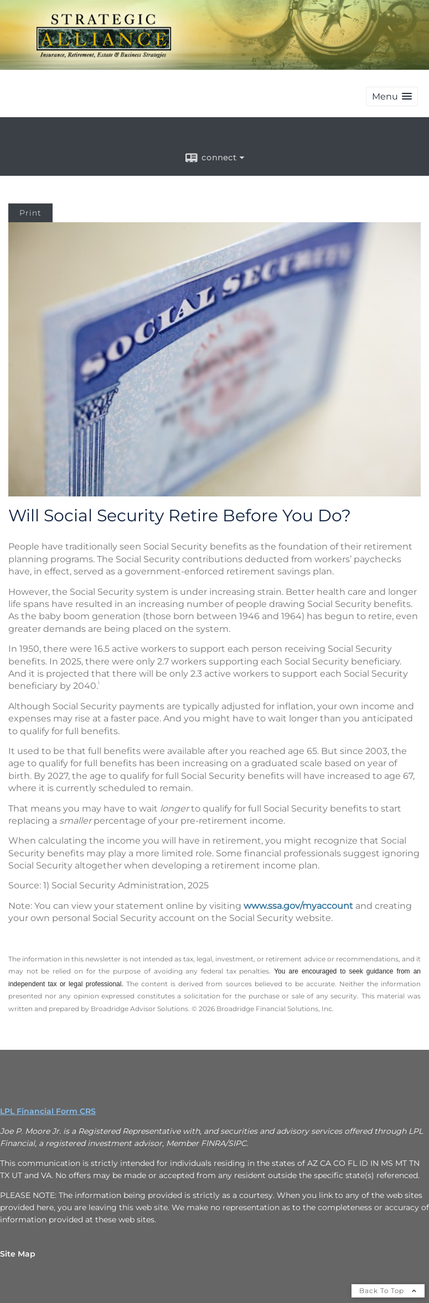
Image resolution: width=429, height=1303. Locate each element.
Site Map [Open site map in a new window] (17, 1254)
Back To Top (388, 1290)
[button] (392, 96)
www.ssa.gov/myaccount (298, 906)
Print (30, 213)
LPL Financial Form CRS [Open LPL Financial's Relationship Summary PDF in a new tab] (48, 1111)
